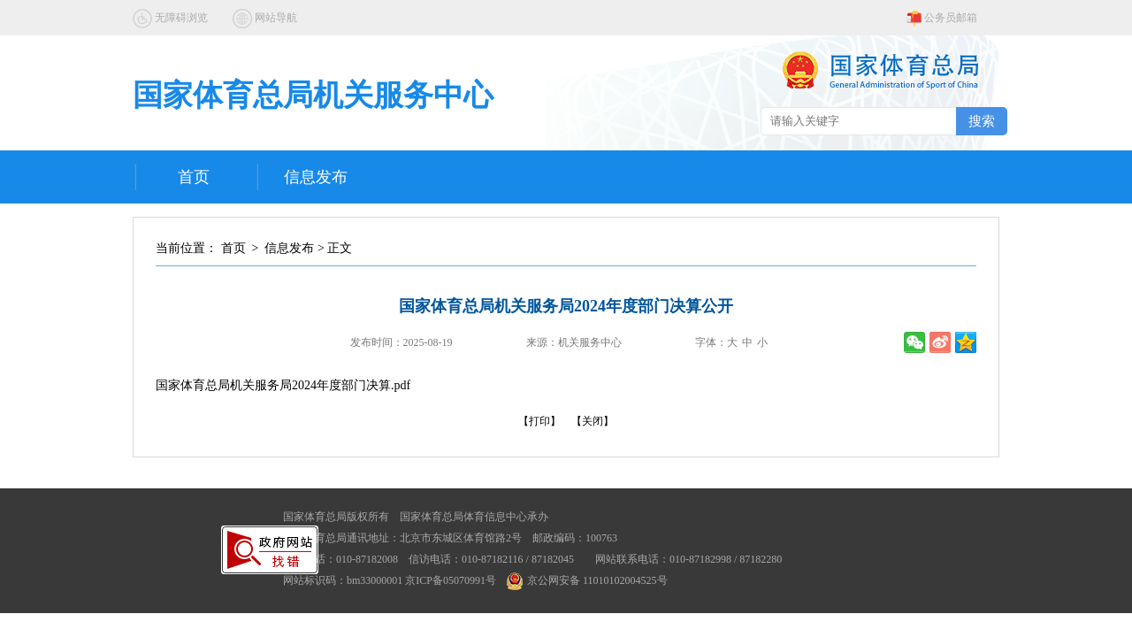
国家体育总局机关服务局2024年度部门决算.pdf (283, 385)
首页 (194, 177)
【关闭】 (592, 421)
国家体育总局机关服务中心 (313, 95)
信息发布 (316, 177)
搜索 (981, 120)
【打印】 (539, 421)
